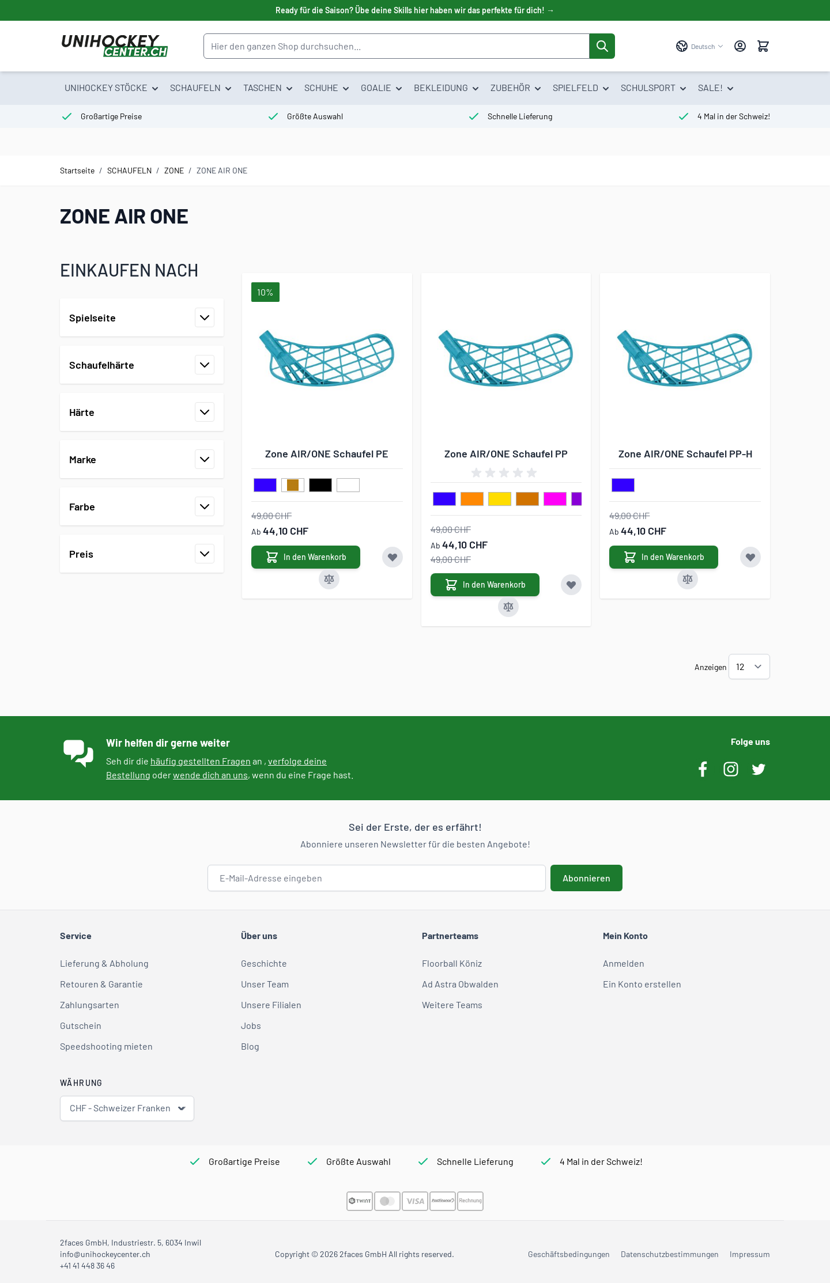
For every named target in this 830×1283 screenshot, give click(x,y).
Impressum (750, 1254)
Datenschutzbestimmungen (670, 1254)
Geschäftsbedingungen (569, 1254)
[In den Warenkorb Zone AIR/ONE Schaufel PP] (485, 584)
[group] (506, 473)
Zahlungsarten (89, 1004)
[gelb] (499, 499)
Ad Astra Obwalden (460, 983)
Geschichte (264, 962)
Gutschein (80, 1025)
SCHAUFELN (129, 170)
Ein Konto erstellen (642, 983)
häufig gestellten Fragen (200, 760)
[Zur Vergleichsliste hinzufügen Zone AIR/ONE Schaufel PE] (329, 579)
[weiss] (348, 485)
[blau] (265, 485)
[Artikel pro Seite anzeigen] (749, 666)
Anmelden (623, 962)
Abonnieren (586, 877)
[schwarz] (320, 485)
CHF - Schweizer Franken (128, 1108)
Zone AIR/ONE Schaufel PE (326, 453)
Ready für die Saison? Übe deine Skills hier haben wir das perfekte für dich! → (415, 10)
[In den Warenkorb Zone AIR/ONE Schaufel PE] (305, 557)
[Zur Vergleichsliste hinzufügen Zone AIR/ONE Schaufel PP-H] (687, 579)
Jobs (251, 1025)
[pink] (555, 499)
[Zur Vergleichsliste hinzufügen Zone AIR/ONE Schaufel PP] (508, 606)
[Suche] (602, 46)
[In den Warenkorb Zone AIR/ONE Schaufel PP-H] (663, 557)
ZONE (174, 170)
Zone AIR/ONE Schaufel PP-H (685, 453)
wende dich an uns (210, 774)
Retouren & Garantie (101, 983)
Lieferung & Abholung (104, 962)
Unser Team (265, 983)
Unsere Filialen (271, 1004)
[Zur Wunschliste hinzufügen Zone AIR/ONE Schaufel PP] (571, 584)
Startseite (77, 170)
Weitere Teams (452, 1004)
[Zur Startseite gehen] (114, 46)
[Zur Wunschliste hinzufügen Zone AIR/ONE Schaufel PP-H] (750, 557)
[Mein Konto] (740, 46)
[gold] (292, 485)
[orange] (472, 499)
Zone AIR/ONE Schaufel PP (506, 453)
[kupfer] (527, 499)
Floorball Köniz (452, 962)
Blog (250, 1045)
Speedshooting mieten (106, 1045)
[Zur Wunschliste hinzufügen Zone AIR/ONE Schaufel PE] (392, 557)
